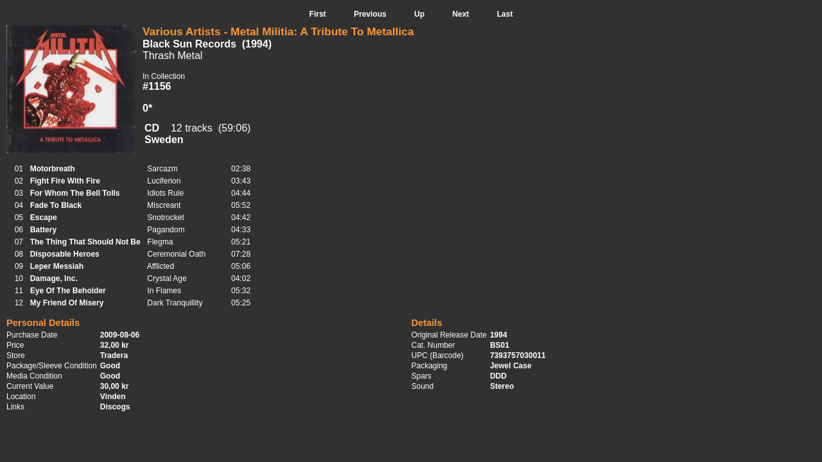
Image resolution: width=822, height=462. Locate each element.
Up (419, 14)
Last (505, 14)
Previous (370, 14)
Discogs (115, 406)
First (318, 14)
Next (460, 14)
